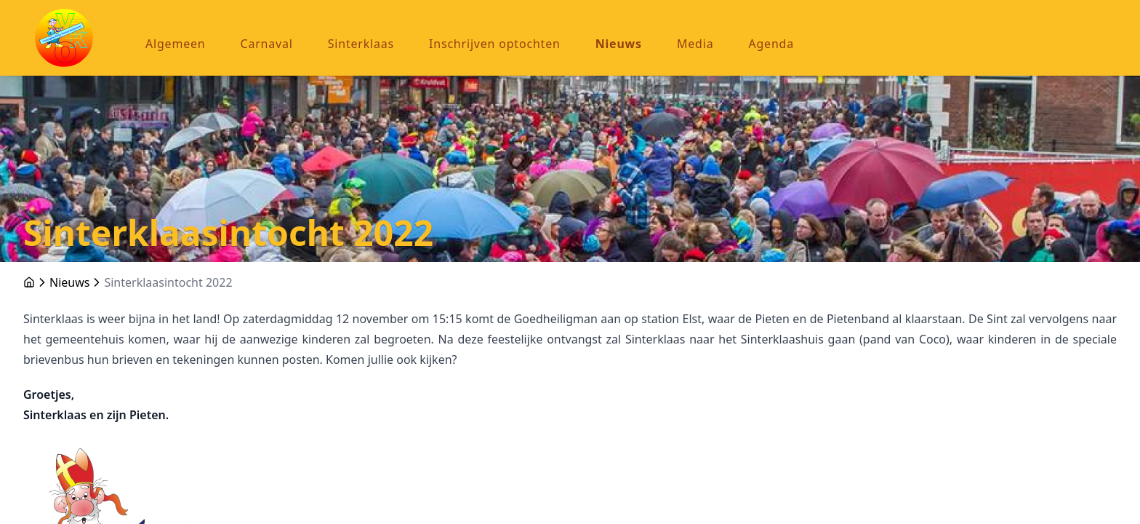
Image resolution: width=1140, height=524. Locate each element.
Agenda (771, 44)
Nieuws (618, 44)
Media (695, 44)
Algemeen (175, 44)
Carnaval (267, 44)
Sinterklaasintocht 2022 (168, 282)
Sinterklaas (361, 44)
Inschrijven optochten (495, 44)
